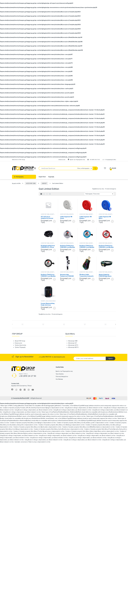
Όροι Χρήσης (60, 374)
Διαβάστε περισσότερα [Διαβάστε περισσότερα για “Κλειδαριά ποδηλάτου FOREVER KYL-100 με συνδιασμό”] (54, 250)
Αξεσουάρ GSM (72, 341)
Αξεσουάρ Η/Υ (72, 343)
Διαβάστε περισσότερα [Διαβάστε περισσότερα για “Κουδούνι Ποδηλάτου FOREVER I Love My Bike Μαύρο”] (54, 279)
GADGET (44, 183)
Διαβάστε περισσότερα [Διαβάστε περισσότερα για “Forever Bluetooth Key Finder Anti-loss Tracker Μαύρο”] (54, 308)
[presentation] (115, 324)
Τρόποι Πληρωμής (20, 347)
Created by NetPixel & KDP (21, 398)
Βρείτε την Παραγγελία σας (64, 371)
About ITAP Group (20, 341)
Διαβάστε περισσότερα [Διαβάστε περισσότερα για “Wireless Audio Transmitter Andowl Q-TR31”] (93, 279)
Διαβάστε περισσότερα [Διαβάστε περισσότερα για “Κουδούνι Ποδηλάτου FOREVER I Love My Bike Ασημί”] (73, 250)
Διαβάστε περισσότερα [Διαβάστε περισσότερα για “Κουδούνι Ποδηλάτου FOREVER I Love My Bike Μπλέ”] (93, 250)
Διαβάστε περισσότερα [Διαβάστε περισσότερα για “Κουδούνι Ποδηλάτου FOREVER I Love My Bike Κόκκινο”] (112, 250)
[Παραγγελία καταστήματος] (99, 193)
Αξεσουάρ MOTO (73, 347)
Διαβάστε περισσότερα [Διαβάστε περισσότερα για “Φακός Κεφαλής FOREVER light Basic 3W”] (112, 279)
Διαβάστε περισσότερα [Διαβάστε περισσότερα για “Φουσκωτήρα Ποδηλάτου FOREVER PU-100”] (73, 279)
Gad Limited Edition (51, 301)
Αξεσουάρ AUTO (73, 345)
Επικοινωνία (18, 343)
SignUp (110, 358)
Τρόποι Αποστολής (20, 345)
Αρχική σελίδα (16, 183)
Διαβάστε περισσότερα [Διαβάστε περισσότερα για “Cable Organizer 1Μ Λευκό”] (73, 221)
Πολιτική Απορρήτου (62, 376)
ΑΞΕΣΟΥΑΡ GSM (30, 183)
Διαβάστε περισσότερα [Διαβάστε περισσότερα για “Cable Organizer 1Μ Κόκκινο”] (93, 221)
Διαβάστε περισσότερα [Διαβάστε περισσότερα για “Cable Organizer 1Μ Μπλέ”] (112, 221)
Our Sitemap (59, 379)
